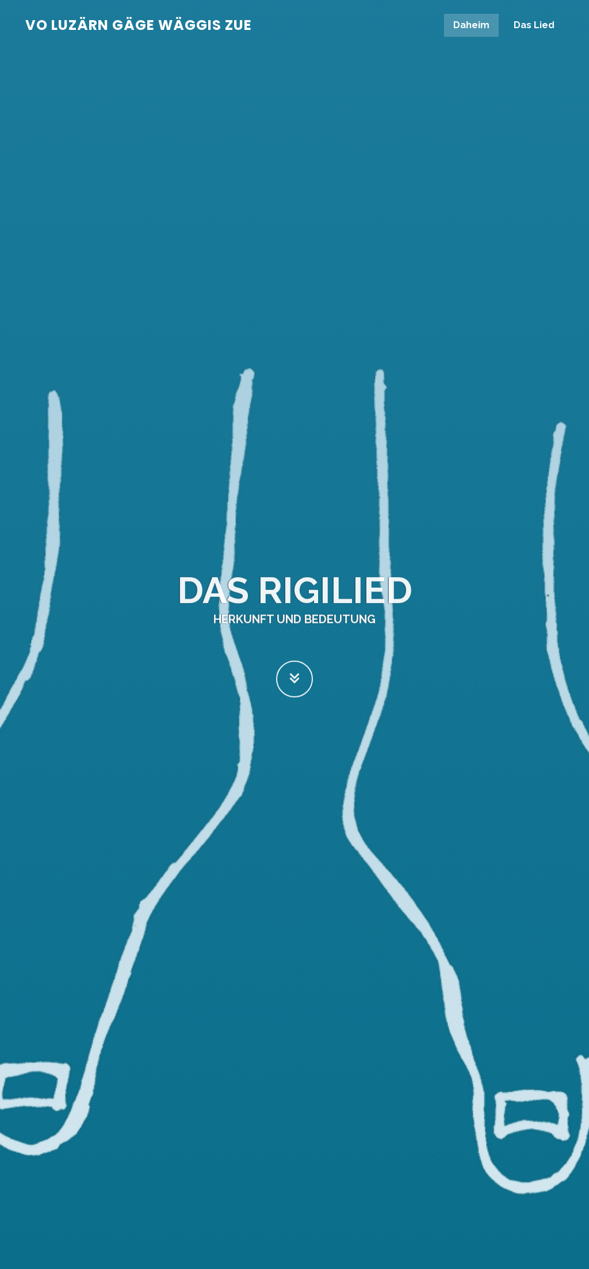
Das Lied (534, 25)
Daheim (471, 25)
